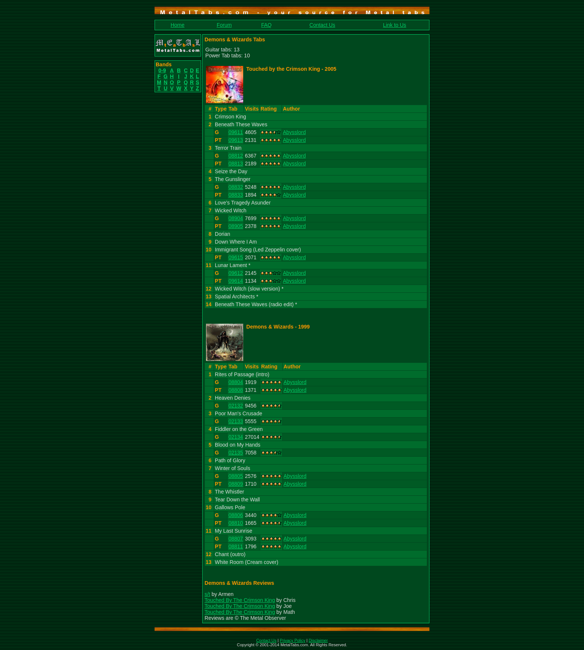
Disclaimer (318, 640)
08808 (235, 390)
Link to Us (394, 25)
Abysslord (294, 132)
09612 (235, 273)
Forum (224, 25)
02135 (235, 453)
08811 (235, 546)
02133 (235, 421)
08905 (235, 226)
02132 (235, 406)
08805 (235, 476)
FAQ (266, 25)
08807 (235, 539)
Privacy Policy (292, 640)
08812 (235, 156)
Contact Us (322, 25)
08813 (235, 164)
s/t (207, 594)
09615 (235, 257)
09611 (235, 132)
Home (177, 25)
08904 (235, 218)
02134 (235, 437)
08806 (235, 515)
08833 (235, 195)
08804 (235, 382)
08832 (235, 187)
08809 (235, 484)
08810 (235, 523)
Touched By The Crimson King (239, 600)
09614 (235, 281)
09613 (235, 140)
